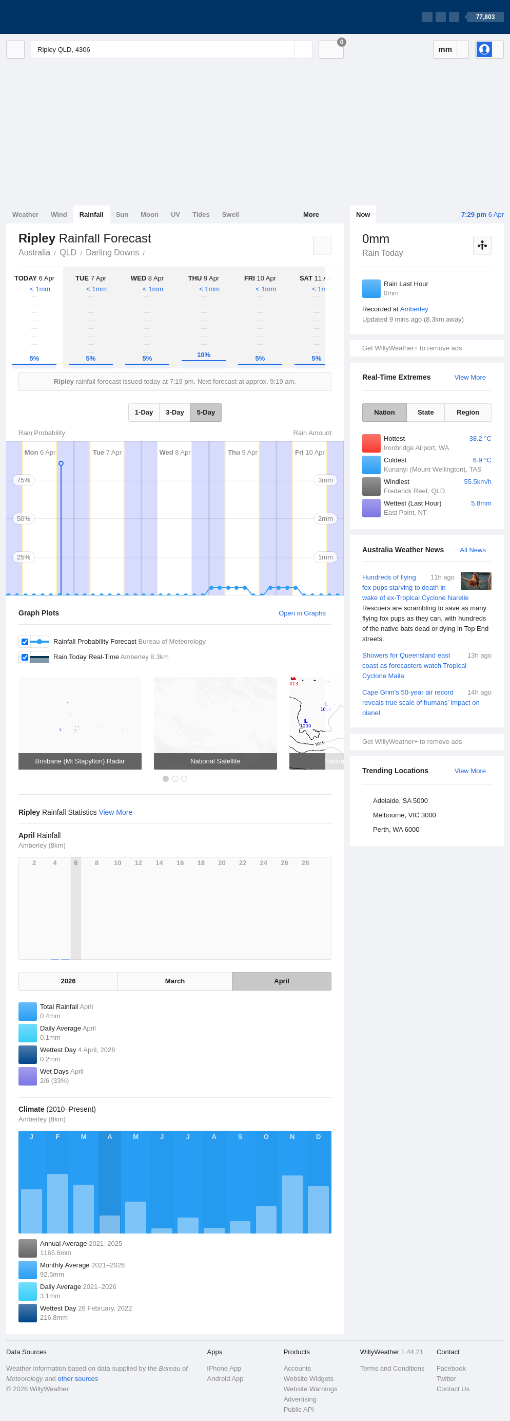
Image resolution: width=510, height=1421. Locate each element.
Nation (384, 412)
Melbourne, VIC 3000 (404, 815)
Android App (225, 1378)
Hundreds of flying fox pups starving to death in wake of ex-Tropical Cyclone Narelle (427, 608)
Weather (25, 214)
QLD (68, 252)
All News (473, 550)
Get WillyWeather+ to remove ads (412, 348)
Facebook (451, 1368)
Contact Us (453, 1389)
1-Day (144, 412)
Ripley (150, 252)
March (175, 981)
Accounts (297, 1368)
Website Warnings (311, 1389)
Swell (230, 214)
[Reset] (285, 49)
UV (175, 214)
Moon (150, 214)
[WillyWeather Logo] (54, 17)
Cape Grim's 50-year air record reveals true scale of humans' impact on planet (427, 702)
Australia (34, 252)
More (311, 214)
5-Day (206, 412)
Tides (201, 214)
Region (468, 412)
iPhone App (224, 1368)
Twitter (446, 1378)
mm (445, 49)
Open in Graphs (302, 613)
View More (470, 377)
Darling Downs (112, 252)
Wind (59, 214)
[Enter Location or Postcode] (171, 49)
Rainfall (92, 214)
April (281, 981)
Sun (122, 214)
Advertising (300, 1399)
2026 (68, 981)
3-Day (175, 412)
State (426, 412)
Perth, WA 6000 (396, 829)
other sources (77, 1378)
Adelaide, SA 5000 (400, 801)
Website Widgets (309, 1378)
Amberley (414, 309)
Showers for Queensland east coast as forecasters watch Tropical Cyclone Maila (427, 665)
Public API (299, 1409)
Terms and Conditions (392, 1368)
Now (363, 214)
